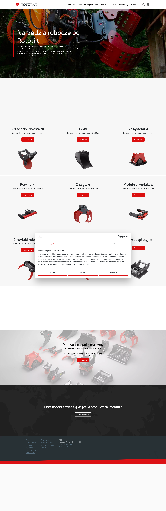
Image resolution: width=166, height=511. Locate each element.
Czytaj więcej (83, 360)
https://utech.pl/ (63, 446)
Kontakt (113, 4)
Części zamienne (31, 442)
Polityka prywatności (30, 446)
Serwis (103, 4)
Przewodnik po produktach (88, 4)
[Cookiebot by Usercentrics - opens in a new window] (119, 236)
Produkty (71, 4)
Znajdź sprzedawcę (83, 414)
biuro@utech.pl (67, 444)
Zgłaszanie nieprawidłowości (47, 441)
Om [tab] (114, 244)
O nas (133, 4)
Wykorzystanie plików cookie (31, 451)
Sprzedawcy (123, 4)
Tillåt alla (113, 272)
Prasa (28, 440)
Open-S (43, 447)
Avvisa (52, 272)
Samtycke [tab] (51, 244)
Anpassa (83, 272)
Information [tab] (83, 244)
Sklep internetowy (47, 445)
